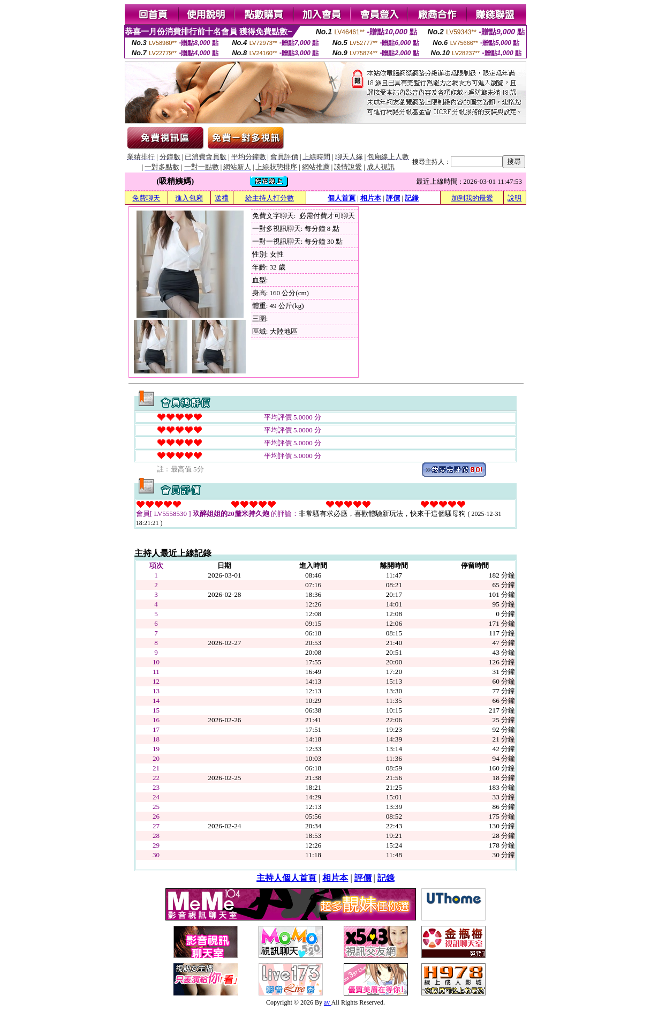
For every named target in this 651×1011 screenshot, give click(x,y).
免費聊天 (146, 198)
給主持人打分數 (269, 198)
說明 (514, 198)
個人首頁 (341, 198)
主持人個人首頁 (286, 877)
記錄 (412, 198)
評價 (393, 198)
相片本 (370, 198)
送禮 (222, 198)
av (327, 1002)
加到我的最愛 (472, 198)
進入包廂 (189, 198)
